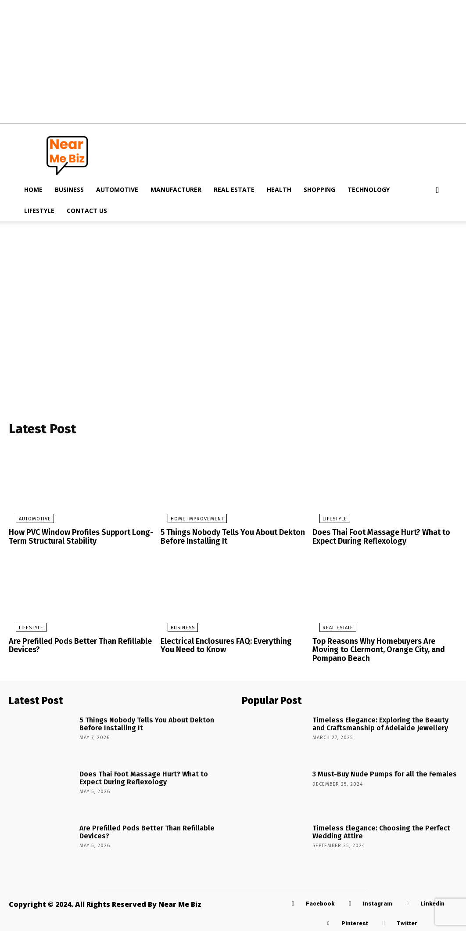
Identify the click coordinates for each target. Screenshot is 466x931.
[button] (437, 190)
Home (33, 189)
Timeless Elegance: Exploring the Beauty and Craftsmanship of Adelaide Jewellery (378, 721)
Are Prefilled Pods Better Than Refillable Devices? (76, 645)
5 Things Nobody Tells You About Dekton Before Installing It (228, 538)
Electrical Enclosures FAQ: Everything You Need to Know (228, 645)
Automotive (117, 189)
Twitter (407, 921)
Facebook (320, 901)
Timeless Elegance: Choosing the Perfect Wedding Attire (373, 829)
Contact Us (87, 210)
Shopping (319, 189)
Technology (369, 189)
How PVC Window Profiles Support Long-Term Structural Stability (76, 538)
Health (279, 189)
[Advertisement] (233, 61)
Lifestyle (39, 210)
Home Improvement (190, 521)
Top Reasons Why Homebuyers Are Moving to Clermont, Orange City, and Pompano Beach (382, 649)
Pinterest (354, 921)
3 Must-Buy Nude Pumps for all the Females (375, 771)
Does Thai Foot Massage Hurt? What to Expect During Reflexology (376, 538)
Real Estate (234, 189)
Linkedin (432, 901)
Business (69, 189)
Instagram (377, 901)
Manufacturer (176, 189)
